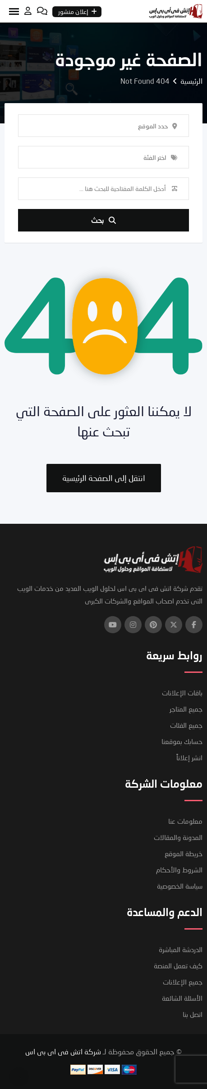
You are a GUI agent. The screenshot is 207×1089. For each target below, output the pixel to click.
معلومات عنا (185, 821)
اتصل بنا (192, 1014)
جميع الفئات (186, 725)
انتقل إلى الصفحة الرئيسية (103, 478)
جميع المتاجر (186, 709)
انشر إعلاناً (189, 757)
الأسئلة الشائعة (182, 998)
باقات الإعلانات (182, 693)
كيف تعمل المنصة (178, 966)
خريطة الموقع (183, 853)
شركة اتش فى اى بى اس (63, 1051)
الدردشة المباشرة (180, 949)
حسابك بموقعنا (181, 741)
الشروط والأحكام (179, 870)
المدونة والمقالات (178, 837)
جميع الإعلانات (182, 982)
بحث (103, 220)
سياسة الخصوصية (179, 886)
